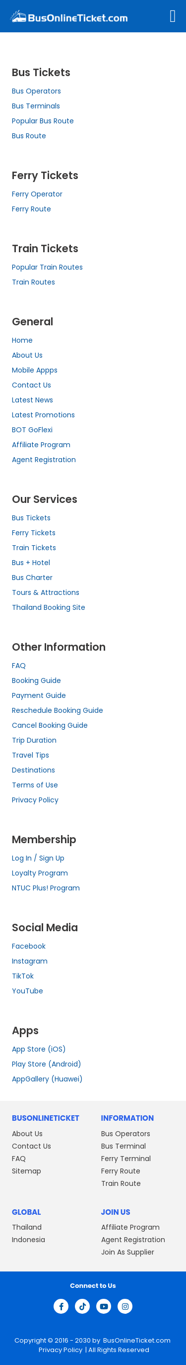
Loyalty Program (40, 873)
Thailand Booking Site (48, 607)
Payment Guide (39, 695)
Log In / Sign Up (38, 858)
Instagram (30, 961)
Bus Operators (36, 91)
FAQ (19, 666)
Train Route (121, 1183)
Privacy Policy (35, 800)
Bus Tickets (31, 518)
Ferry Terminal (126, 1159)
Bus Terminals (36, 106)
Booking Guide (36, 680)
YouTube (27, 991)
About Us (27, 355)
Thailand (27, 1227)
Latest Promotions (43, 415)
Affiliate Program (41, 445)
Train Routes (33, 282)
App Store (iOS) (39, 1049)
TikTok (23, 976)
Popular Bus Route (43, 121)
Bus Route (29, 136)
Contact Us (31, 385)
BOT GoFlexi (32, 430)
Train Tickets (34, 548)
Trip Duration (34, 740)
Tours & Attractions (45, 592)
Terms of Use (35, 785)
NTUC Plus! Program (46, 888)
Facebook (29, 946)
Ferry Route (31, 209)
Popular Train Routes (47, 267)
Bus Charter (32, 578)
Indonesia (28, 1240)
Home (22, 340)
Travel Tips (30, 755)
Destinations (33, 770)
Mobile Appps (35, 370)
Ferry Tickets (34, 533)
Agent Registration (44, 460)
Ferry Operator (37, 194)
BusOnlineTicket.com (137, 1340)
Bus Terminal (123, 1146)
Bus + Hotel (31, 563)
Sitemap (26, 1171)
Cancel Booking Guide (50, 725)
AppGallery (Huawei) (47, 1079)
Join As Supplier (127, 1252)
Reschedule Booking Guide (57, 710)
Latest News (32, 400)
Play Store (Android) (46, 1064)
